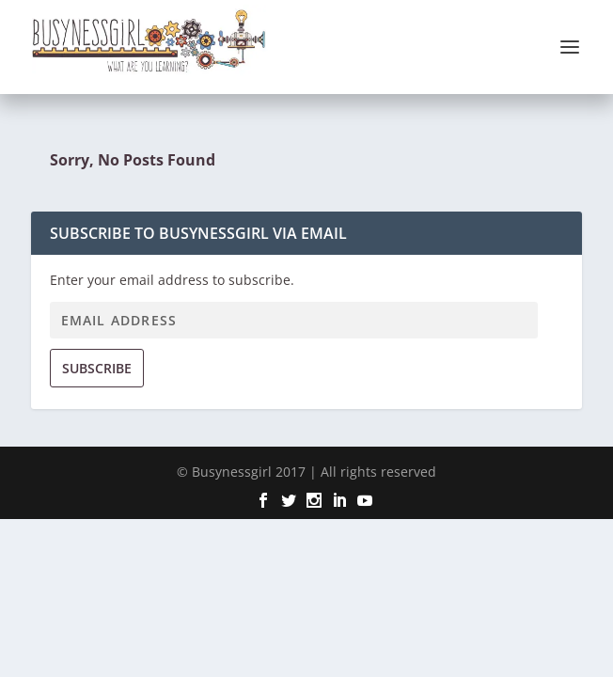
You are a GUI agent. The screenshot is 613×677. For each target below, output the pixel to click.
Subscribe (97, 368)
